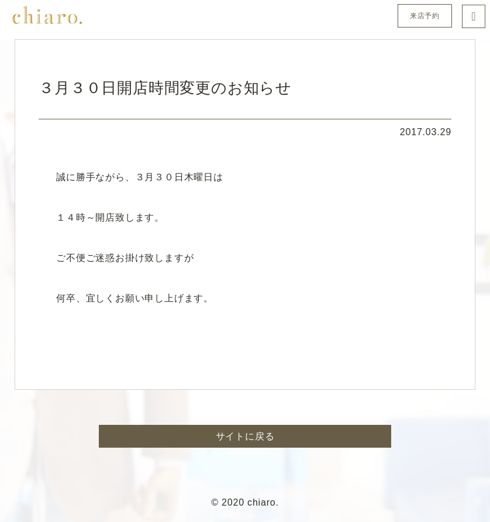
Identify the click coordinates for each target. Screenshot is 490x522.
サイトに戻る (245, 436)
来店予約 (425, 15)
